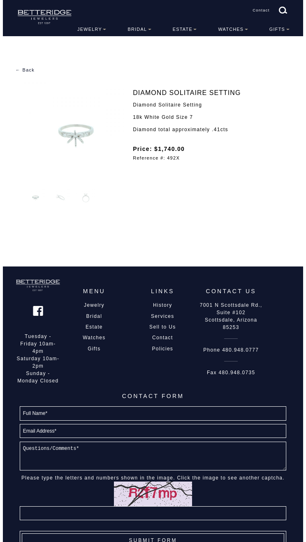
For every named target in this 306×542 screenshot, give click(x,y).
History (162, 305)
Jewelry (89, 29)
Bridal (137, 29)
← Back (25, 69)
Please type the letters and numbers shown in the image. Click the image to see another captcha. (153, 478)
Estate (182, 29)
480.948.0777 (240, 350)
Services (162, 316)
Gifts (277, 29)
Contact (261, 10)
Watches (230, 29)
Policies (162, 349)
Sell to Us (162, 327)
